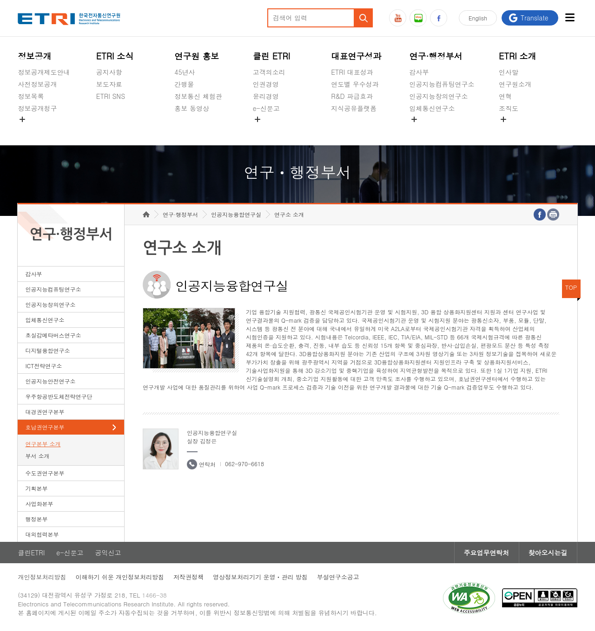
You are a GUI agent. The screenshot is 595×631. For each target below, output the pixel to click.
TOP (571, 287)
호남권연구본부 (44, 427)
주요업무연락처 (486, 552)
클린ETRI (31, 552)
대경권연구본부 (44, 412)
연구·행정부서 (436, 56)
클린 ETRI (272, 56)
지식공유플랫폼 (354, 108)
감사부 (419, 72)
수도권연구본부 (44, 473)
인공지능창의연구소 (439, 96)
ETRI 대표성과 (352, 72)
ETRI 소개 (517, 56)
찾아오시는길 (548, 552)
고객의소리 (269, 72)
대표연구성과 (356, 56)
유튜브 (397, 17)
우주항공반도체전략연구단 (58, 396)
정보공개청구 (37, 108)
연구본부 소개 (42, 444)
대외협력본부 (42, 534)
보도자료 (109, 84)
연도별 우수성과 (355, 84)
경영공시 (31, 130)
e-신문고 (266, 108)
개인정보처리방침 (42, 576)
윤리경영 (266, 96)
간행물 (184, 84)
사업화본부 (39, 503)
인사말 (508, 72)
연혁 (505, 96)
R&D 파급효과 (352, 96)
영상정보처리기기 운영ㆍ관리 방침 (260, 576)
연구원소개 (515, 84)
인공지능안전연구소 (50, 381)
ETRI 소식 (115, 56)
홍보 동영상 (191, 108)
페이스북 (438, 17)
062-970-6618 (244, 464)
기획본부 (36, 488)
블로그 (418, 17)
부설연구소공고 (338, 576)
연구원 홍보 (196, 56)
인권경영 (266, 84)
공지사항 (109, 72)
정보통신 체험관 (198, 96)
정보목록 (31, 96)
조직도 (508, 108)
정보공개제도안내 (44, 72)
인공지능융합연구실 (236, 214)
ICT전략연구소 (43, 366)
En (478, 18)
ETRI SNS (110, 96)
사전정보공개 (37, 84)
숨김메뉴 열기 (22, 119)
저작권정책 (188, 576)
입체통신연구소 (432, 108)
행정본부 (36, 519)
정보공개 (34, 56)
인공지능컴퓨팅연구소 (442, 84)
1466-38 (154, 595)
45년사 (184, 72)
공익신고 (266, 130)
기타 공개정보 (519, 130)
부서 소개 (37, 456)
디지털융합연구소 (47, 350)
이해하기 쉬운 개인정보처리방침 (119, 576)
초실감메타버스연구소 (442, 130)
